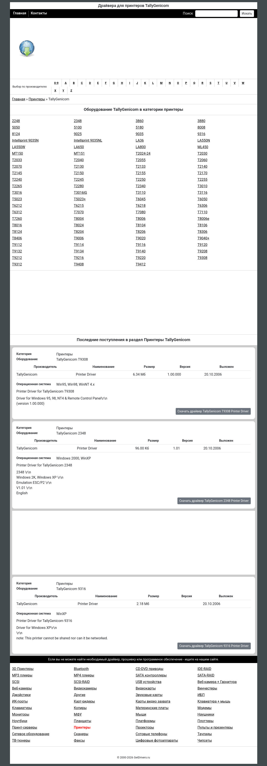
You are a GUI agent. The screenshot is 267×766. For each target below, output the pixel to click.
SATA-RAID (206, 675)
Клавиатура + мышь (214, 701)
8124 (16, 134)
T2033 (17, 160)
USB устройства (149, 682)
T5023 (17, 199)
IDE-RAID (204, 669)
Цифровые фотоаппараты (157, 740)
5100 (78, 127)
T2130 (79, 166)
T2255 (203, 179)
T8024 (79, 225)
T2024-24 (143, 153)
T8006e (203, 219)
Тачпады (205, 734)
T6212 (17, 206)
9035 (140, 134)
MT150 (17, 153)
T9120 (203, 245)
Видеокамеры (85, 688)
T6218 (141, 206)
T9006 (79, 238)
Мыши (141, 714)
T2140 (203, 166)
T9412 (141, 264)
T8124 (17, 232)
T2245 (79, 179)
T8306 (203, 232)
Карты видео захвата (153, 701)
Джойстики (21, 695)
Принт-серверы (24, 727)
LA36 (140, 140)
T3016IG (80, 193)
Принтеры (37, 99)
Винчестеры (207, 688)
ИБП (201, 695)
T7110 (203, 212)
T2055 (141, 160)
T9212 (17, 258)
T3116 (203, 193)
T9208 (203, 251)
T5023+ (80, 199)
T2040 (79, 160)
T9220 (141, 258)
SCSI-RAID (82, 682)
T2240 (17, 179)
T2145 (17, 173)
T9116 (141, 245)
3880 (201, 121)
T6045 (141, 199)
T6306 (203, 206)
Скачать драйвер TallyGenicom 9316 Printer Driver (214, 646)
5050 (16, 127)
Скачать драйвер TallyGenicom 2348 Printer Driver (214, 500)
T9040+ (204, 238)
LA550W (18, 147)
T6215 (79, 206)
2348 (78, 121)
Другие (79, 695)
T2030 (203, 153)
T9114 (79, 245)
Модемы (205, 708)
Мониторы (20, 714)
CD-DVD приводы (150, 669)
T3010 (203, 186)
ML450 (203, 147)
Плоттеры (206, 721)
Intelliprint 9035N (25, 140)
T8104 (141, 225)
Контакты (39, 13)
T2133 (141, 166)
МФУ (78, 714)
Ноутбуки (19, 721)
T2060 (203, 160)
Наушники (206, 714)
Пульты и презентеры (215, 727)
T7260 (17, 219)
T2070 (17, 166)
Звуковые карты (149, 695)
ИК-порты (20, 701)
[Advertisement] (148, 48)
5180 (140, 127)
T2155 (141, 173)
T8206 (141, 232)
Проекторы (145, 727)
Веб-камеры (22, 688)
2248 (16, 121)
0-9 (56, 83)
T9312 (17, 264)
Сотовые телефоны (151, 734)
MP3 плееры (22, 675)
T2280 (79, 186)
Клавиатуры (22, 708)
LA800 (141, 147)
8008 (201, 127)
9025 (78, 134)
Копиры (80, 708)
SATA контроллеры (151, 675)
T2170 (203, 173)
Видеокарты (146, 688)
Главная (19, 13)
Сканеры (81, 734)
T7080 (141, 212)
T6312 (17, 212)
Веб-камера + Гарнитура (217, 682)
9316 (201, 134)
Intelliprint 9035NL (88, 140)
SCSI (16, 682)
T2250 (141, 179)
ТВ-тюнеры (21, 740)
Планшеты (82, 721)
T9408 (79, 264)
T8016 (17, 225)
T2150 (79, 173)
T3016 (17, 193)
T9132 (17, 251)
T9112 (17, 245)
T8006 (141, 219)
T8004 (79, 219)
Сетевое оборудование (30, 734)
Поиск (188, 13)
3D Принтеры (23, 669)
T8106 (203, 225)
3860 (140, 121)
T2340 (141, 186)
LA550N (204, 140)
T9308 (203, 258)
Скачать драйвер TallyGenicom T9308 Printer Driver (213, 411)
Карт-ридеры (84, 701)
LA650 (79, 147)
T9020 (141, 238)
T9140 (141, 251)
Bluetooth (81, 669)
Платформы (145, 721)
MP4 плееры (84, 675)
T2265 (17, 186)
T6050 (203, 199)
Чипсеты (205, 740)
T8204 (79, 232)
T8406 (17, 238)
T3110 (141, 193)
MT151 (79, 153)
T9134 (79, 251)
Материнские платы (152, 708)
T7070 (79, 212)
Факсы (79, 740)
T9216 (79, 258)
